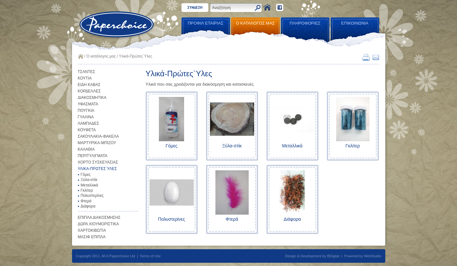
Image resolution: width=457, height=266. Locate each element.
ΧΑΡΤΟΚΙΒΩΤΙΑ (92, 230)
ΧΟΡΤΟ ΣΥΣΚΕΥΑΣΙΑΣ (98, 162)
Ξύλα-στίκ (89, 179)
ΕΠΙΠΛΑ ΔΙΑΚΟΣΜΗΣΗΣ (99, 217)
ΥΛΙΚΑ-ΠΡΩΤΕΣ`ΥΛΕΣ (97, 168)
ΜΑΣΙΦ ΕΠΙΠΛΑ (92, 237)
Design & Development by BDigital (312, 256)
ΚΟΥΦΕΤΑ (87, 130)
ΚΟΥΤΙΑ (85, 78)
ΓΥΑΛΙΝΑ (86, 117)
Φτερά (86, 201)
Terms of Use (150, 256)
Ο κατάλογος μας (101, 56)
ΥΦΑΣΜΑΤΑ (88, 104)
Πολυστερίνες (92, 195)
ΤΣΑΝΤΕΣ (86, 71)
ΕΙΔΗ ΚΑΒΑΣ (89, 84)
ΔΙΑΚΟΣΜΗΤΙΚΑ (92, 97)
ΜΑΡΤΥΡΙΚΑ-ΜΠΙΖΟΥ (97, 143)
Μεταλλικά (89, 185)
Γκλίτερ (87, 190)
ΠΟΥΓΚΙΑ (86, 110)
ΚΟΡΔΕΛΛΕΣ (89, 91)
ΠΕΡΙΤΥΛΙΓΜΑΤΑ (93, 156)
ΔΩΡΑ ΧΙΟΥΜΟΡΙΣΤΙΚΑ (98, 224)
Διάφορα (88, 206)
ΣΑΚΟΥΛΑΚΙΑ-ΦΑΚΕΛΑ (98, 136)
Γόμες (86, 174)
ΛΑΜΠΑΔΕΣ (88, 123)
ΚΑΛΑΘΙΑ (86, 149)
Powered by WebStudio (362, 256)
